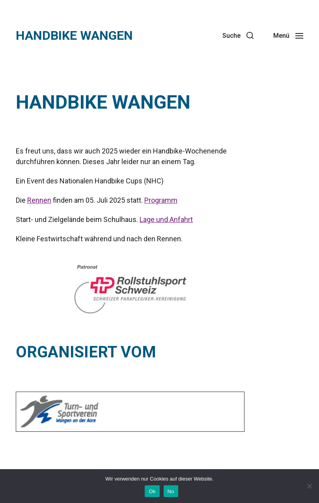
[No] (309, 486)
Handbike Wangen (74, 35)
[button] (238, 35)
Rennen (39, 200)
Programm (160, 200)
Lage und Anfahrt (166, 219)
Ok (152, 491)
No (171, 491)
